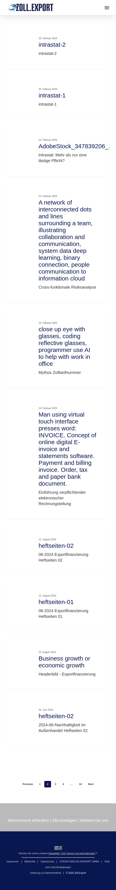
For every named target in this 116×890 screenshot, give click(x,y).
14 (80, 784)
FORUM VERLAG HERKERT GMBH (79, 861)
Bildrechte (29, 861)
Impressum (12, 861)
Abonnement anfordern (28, 820)
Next (90, 784)
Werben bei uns (94, 820)
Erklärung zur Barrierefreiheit (45, 873)
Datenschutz (47, 861)
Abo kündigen (64, 820)
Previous (28, 784)
